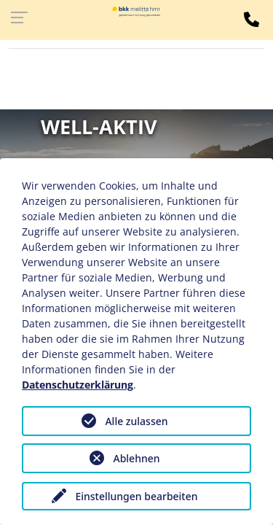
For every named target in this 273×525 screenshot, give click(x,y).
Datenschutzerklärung (77, 385)
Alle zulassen (136, 421)
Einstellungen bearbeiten (136, 496)
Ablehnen (136, 458)
